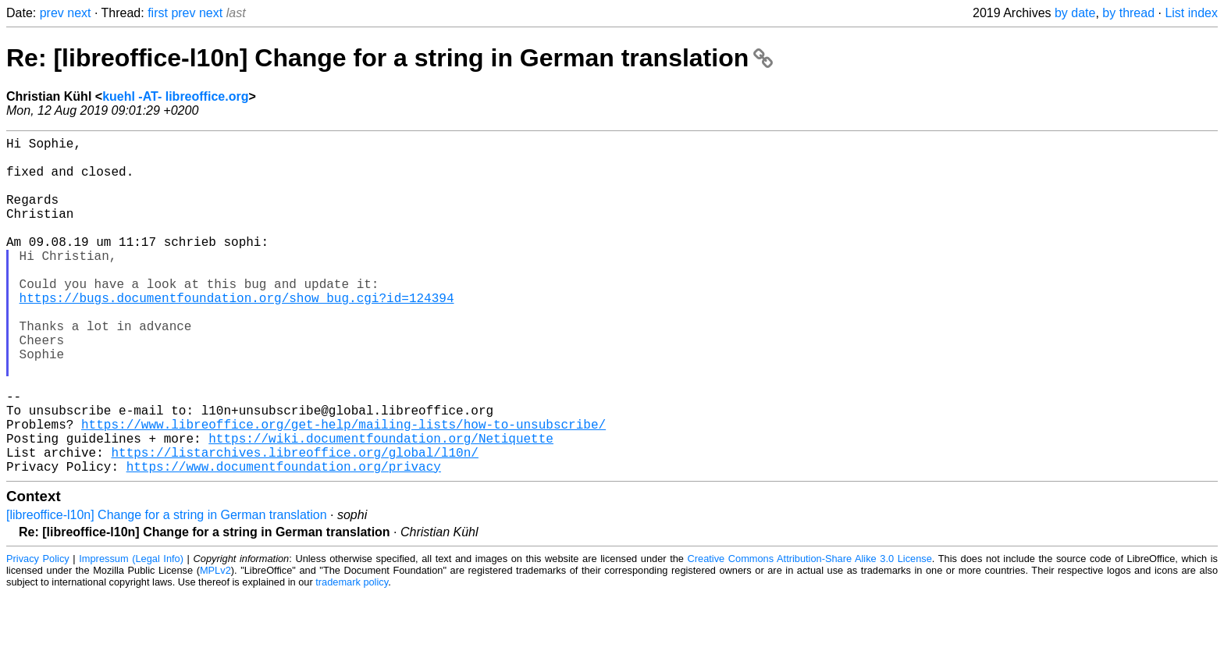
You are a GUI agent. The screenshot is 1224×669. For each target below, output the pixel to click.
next (79, 13)
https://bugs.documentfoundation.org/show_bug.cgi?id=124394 (237, 334)
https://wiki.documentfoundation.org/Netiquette (380, 506)
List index (1191, 13)
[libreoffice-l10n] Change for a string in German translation (166, 589)
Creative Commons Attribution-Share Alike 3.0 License (810, 633)
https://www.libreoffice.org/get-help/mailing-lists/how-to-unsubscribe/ (343, 489)
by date (1075, 13)
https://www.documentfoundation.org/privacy (283, 541)
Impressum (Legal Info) (131, 633)
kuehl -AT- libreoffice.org (175, 96)
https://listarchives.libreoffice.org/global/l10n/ (294, 523)
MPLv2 (215, 645)
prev (52, 13)
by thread (1128, 13)
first (158, 13)
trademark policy (351, 657)
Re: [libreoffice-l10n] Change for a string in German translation (389, 58)
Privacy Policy (37, 633)
